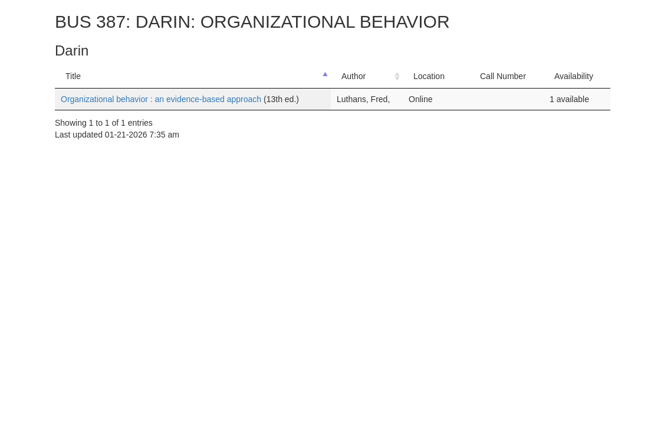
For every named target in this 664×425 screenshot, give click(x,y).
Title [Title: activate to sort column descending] (73, 76)
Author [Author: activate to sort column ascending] (353, 76)
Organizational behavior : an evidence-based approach (162, 99)
